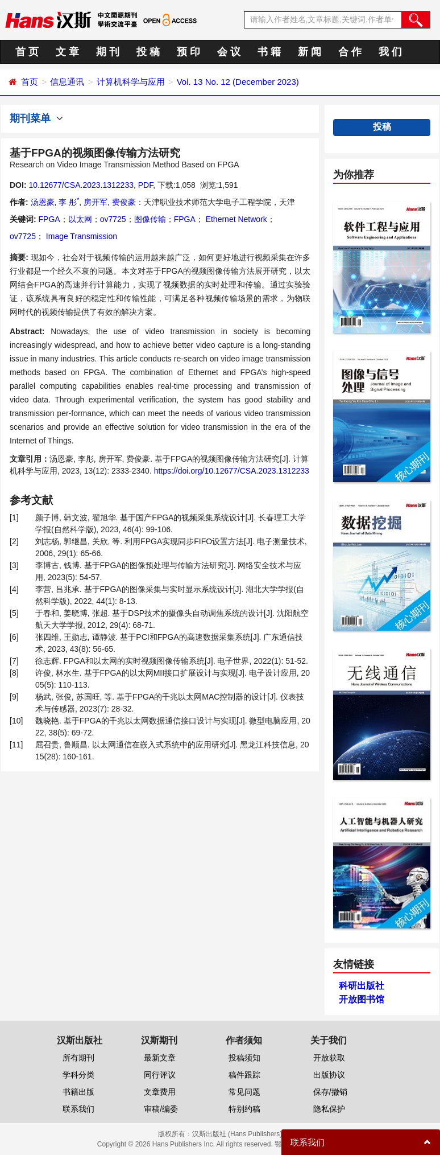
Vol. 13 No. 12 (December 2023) (238, 82)
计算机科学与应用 (131, 82)
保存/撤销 (330, 1091)
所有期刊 (78, 1057)
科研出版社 (361, 985)
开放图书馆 (361, 999)
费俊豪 (124, 202)
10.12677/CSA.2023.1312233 (81, 185)
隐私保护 (329, 1108)
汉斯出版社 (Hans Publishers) (237, 1134)
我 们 (390, 51)
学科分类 (78, 1074)
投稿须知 (244, 1057)
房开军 (95, 202)
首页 (29, 82)
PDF (145, 185)
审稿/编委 (161, 1108)
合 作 (350, 51)
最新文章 (160, 1057)
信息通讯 (67, 82)
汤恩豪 (43, 202)
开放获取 (329, 1057)
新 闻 (309, 51)
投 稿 (148, 51)
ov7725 (113, 219)
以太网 (80, 219)
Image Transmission (80, 236)
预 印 (188, 51)
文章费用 (160, 1091)
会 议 (228, 51)
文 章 (67, 51)
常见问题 (244, 1091)
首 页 (27, 51)
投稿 (382, 126)
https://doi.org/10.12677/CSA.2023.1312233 (231, 470)
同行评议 (160, 1074)
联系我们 (78, 1108)
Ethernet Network (235, 219)
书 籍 (269, 51)
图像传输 (150, 219)
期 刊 (107, 51)
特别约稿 (244, 1108)
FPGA (49, 219)
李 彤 (69, 202)
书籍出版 (78, 1091)
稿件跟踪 (244, 1074)
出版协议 (329, 1074)
